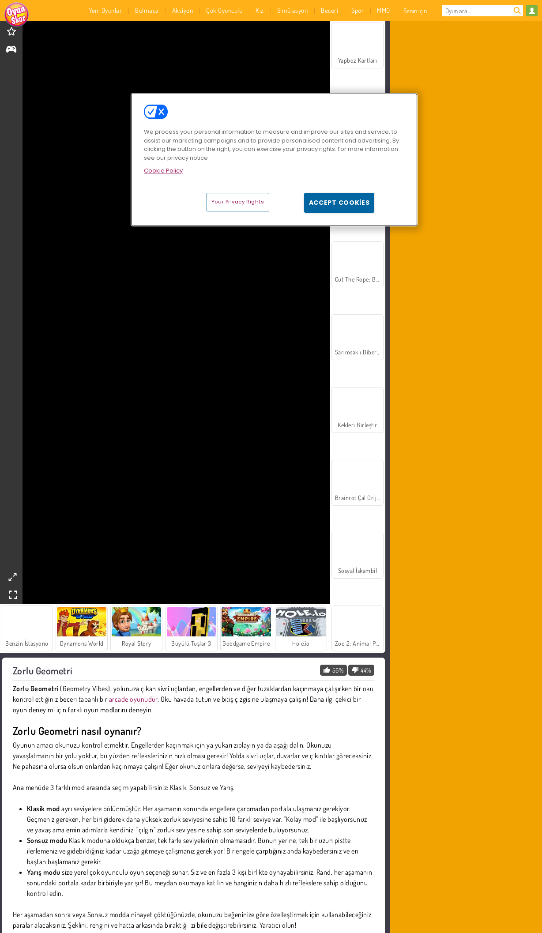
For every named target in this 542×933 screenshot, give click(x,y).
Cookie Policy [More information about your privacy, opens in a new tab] (163, 170)
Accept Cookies (339, 202)
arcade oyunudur (133, 699)
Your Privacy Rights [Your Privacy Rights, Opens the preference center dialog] (237, 201)
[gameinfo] (11, 50)
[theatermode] (12, 577)
